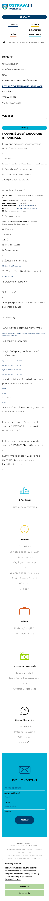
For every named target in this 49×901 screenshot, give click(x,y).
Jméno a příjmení (12, 793)
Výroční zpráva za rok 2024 (12, 370)
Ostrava (23, 742)
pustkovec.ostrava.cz (26, 206)
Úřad (24, 567)
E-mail (7, 802)
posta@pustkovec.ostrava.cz (27, 208)
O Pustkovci (25, 500)
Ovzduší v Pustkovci (24, 689)
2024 (4, 393)
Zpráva (7, 812)
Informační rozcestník (25, 666)
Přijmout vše (24, 887)
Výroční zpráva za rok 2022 (12, 361)
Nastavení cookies (12, 879)
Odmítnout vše (24, 893)
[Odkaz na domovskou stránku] (3, 42)
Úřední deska (24, 546)
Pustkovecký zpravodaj (25, 507)
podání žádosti (7, 276)
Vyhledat (7, 115)
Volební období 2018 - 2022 (24, 573)
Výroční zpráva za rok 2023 (12, 365)
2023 (4, 389)
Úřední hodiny (24, 557)
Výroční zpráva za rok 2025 (12, 374)
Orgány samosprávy (24, 562)
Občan (24, 621)
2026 (4, 402)
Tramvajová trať (24, 673)
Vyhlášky (24, 588)
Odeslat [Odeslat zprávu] (25, 820)
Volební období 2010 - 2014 (24, 551)
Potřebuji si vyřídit (24, 628)
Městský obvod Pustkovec (11, 266)
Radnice (12, 42)
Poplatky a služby (24, 633)
